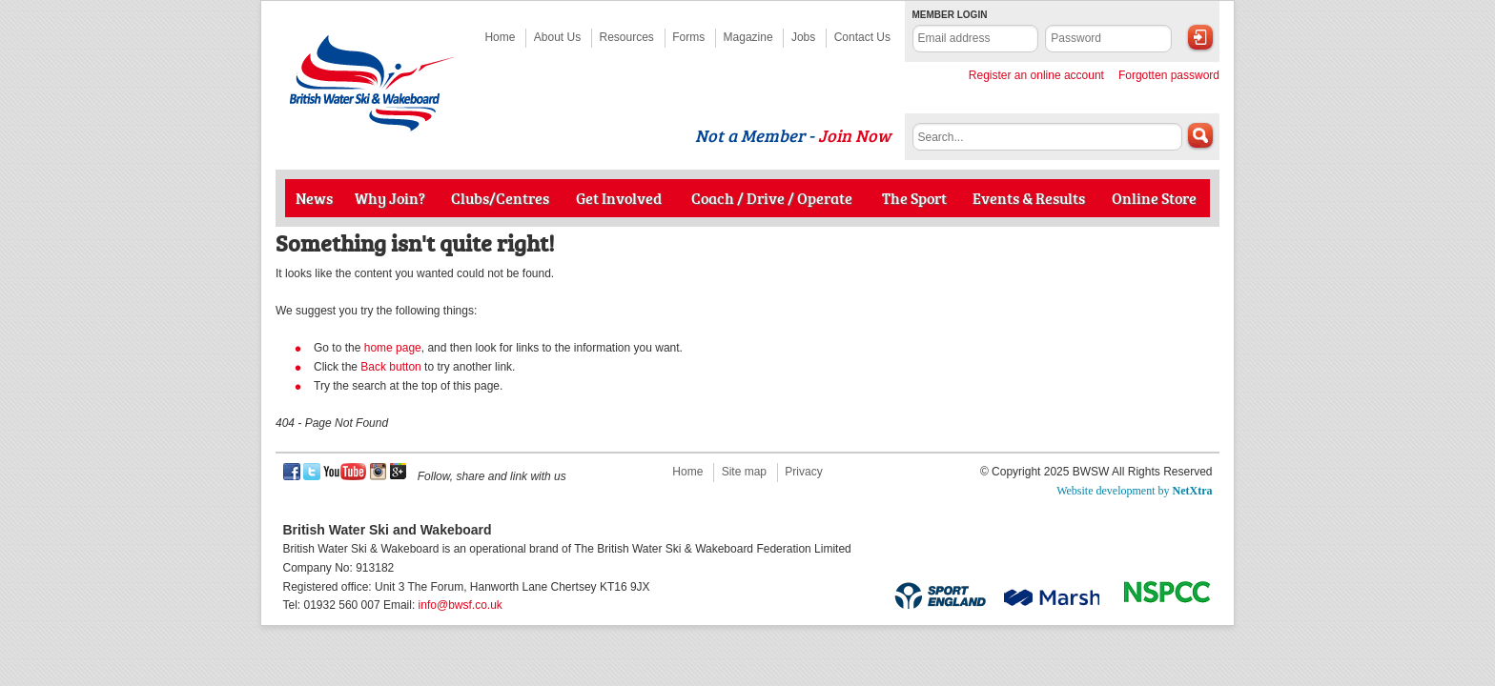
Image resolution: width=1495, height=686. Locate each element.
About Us (557, 37)
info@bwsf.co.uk (460, 605)
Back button (390, 366)
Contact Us (862, 37)
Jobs (803, 37)
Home (499, 37)
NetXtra (1193, 490)
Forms (688, 37)
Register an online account (1036, 75)
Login (1200, 37)
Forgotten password (1168, 75)
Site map (744, 471)
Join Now (854, 135)
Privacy (803, 471)
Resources (627, 37)
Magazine (748, 37)
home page (392, 347)
